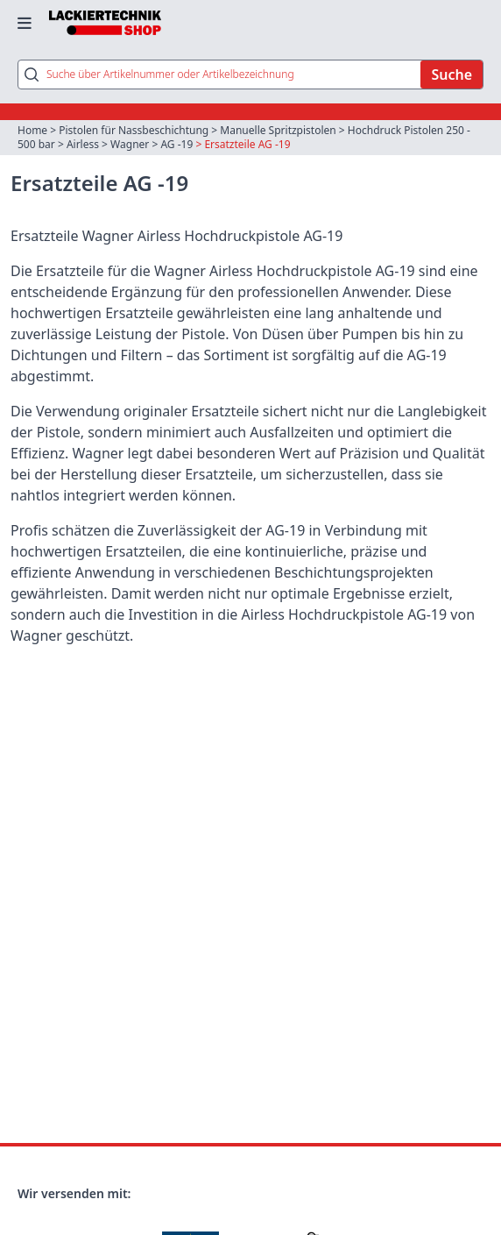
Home (32, 130)
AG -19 (176, 144)
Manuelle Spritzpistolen (277, 130)
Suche (451, 74)
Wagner (129, 144)
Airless (83, 144)
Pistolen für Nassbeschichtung (133, 130)
